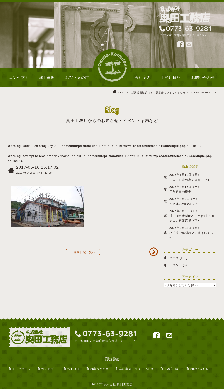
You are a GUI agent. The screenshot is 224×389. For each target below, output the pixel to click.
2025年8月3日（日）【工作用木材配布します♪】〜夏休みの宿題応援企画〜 (192, 216)
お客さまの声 (99, 369)
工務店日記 (172, 369)
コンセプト (49, 369)
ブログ (174, 258)
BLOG (124, 92)
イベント (175, 265)
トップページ (21, 369)
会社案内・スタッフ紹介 (136, 369)
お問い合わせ (199, 369)
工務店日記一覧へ (82, 252)
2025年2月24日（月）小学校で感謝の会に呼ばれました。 (191, 233)
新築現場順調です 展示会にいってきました (158, 92)
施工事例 (73, 369)
